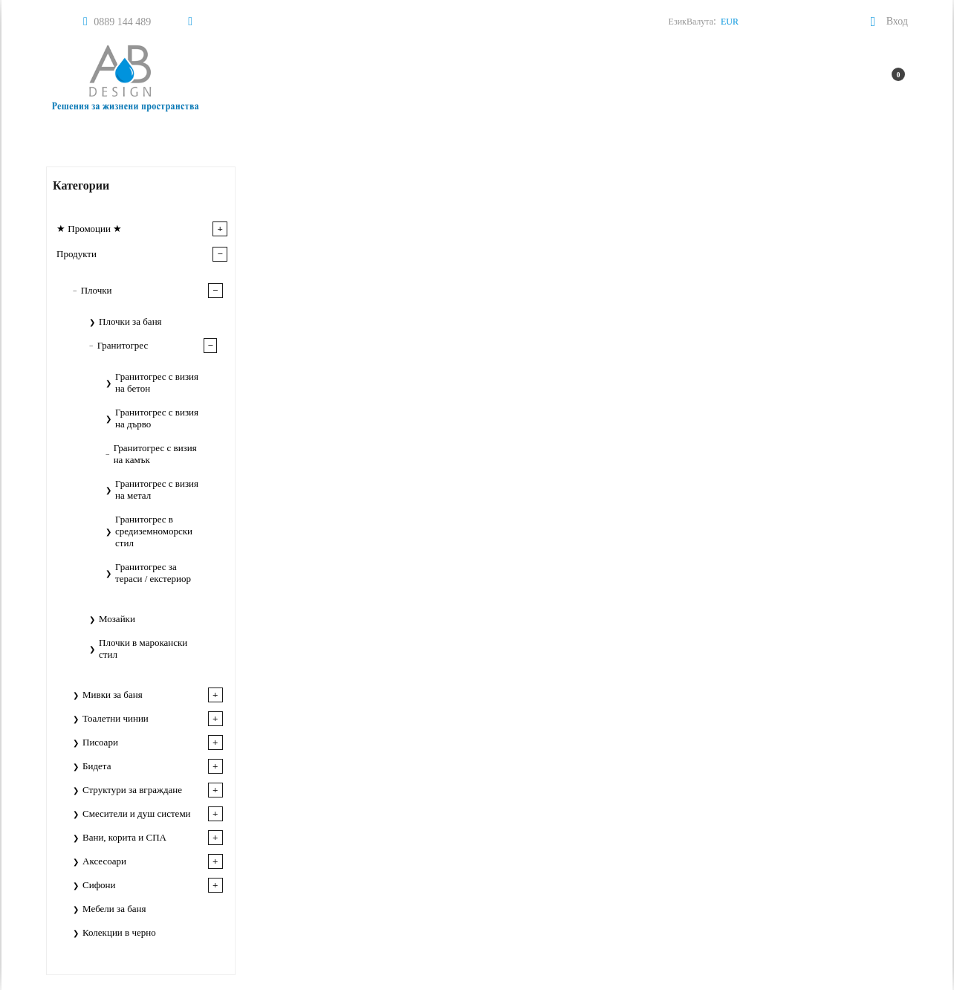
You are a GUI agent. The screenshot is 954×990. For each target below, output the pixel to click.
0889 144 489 (122, 22)
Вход (897, 21)
